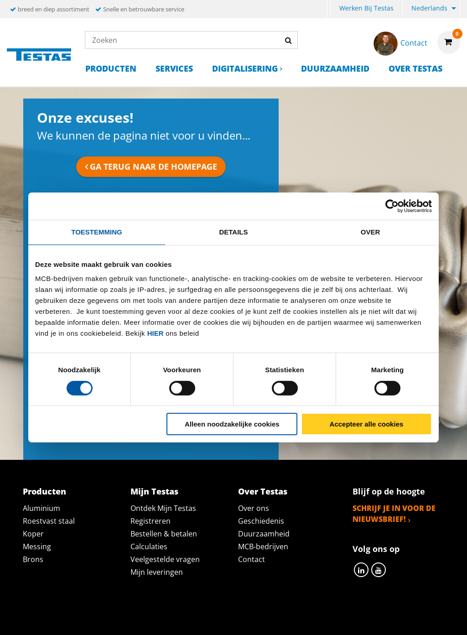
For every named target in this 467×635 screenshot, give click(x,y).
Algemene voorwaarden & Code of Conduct (247, 618)
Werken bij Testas (366, 8)
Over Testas (415, 68)
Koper (33, 534)
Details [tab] (233, 232)
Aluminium (41, 508)
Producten (110, 68)
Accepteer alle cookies (367, 424)
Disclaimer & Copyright (391, 618)
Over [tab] (370, 232)
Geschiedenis (261, 521)
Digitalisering (245, 68)
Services (174, 68)
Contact (251, 559)
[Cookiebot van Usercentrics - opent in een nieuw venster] (392, 206)
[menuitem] (329, 9)
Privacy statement (112, 618)
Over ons (253, 508)
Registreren (150, 521)
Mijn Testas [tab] (154, 491)
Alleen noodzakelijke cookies (232, 424)
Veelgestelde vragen (165, 559)
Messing (37, 546)
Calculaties (148, 546)
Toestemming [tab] (96, 232)
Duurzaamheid (335, 68)
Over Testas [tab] (262, 491)
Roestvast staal (49, 521)
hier (155, 333)
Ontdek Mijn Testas (163, 508)
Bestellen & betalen (163, 534)
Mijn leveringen (156, 572)
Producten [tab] (44, 491)
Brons (33, 559)
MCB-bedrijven (263, 546)
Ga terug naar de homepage (153, 166)
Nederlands (429, 8)
